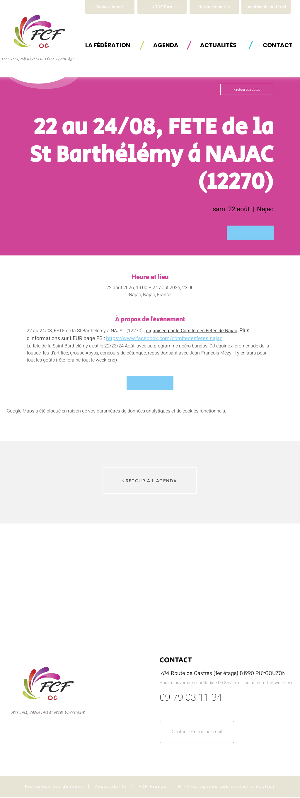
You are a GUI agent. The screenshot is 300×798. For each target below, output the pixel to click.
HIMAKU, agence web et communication (226, 786)
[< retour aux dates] (246, 89)
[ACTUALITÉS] (218, 45)
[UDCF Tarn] (162, 7)
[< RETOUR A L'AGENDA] (150, 480)
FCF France (153, 786)
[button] (266, 7)
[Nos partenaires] (214, 7)
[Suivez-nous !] (110, 7)
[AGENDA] (166, 45)
